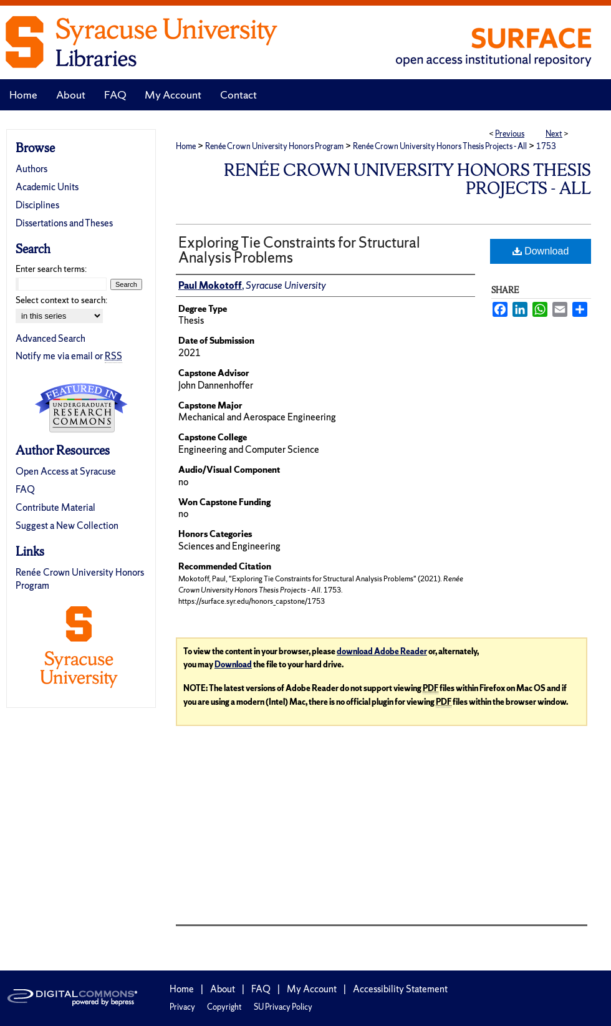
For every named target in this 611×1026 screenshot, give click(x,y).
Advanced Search (50, 338)
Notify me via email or (69, 355)
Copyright (224, 1007)
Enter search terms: (51, 268)
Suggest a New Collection (67, 525)
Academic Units (47, 186)
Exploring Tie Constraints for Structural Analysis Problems (299, 250)
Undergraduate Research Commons (81, 408)
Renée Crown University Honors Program (274, 146)
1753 (546, 146)
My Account (312, 988)
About (222, 988)
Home (186, 146)
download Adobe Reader (382, 651)
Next (554, 133)
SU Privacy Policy (283, 1007)
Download (540, 251)
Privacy (182, 1007)
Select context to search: (61, 300)
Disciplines (37, 204)
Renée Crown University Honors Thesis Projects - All (440, 146)
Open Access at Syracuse (66, 471)
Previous (509, 133)
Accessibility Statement (400, 988)
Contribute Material (55, 507)
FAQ (25, 489)
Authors (31, 168)
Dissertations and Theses (64, 223)
